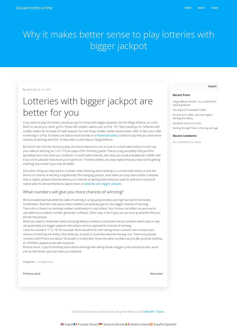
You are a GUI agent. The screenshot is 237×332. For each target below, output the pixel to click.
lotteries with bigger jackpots (103, 184)
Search (212, 86)
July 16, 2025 (44, 89)
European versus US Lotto (187, 123)
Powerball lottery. (108, 136)
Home (188, 7)
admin (29, 89)
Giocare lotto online (34, 7)
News (201, 7)
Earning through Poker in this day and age (195, 128)
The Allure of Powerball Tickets (189, 109)
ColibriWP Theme (153, 312)
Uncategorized (45, 262)
